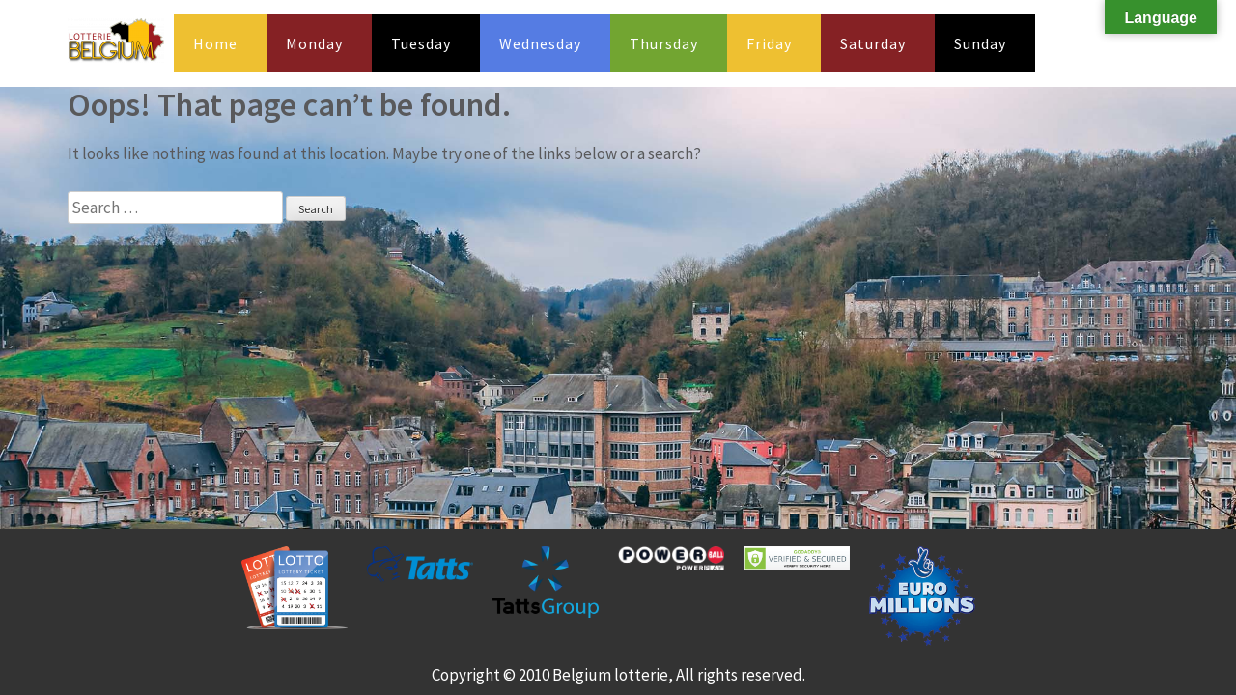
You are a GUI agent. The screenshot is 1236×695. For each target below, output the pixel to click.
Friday (769, 43)
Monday (314, 43)
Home (215, 43)
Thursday (664, 43)
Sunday (980, 43)
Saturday (873, 43)
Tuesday (421, 43)
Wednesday (540, 43)
